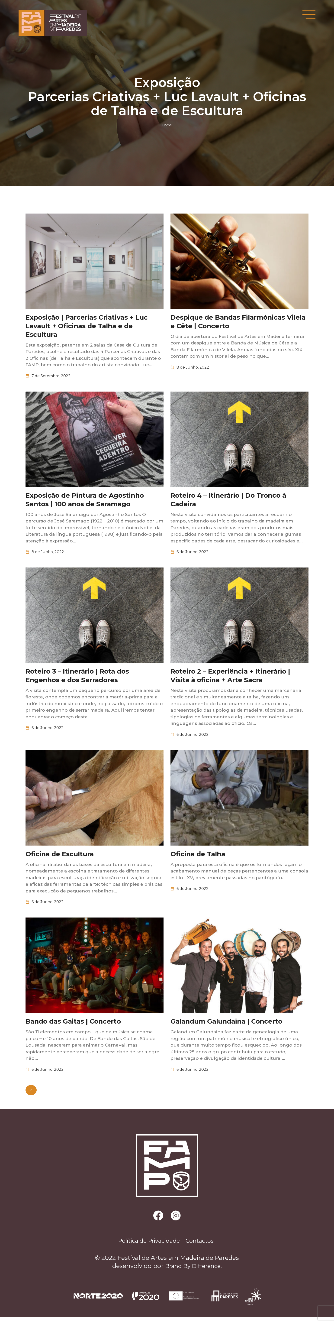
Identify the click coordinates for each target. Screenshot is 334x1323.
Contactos (204, 1246)
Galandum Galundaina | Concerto (226, 1025)
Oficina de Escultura (60, 858)
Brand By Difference (193, 1272)
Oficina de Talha (197, 858)
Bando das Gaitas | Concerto (73, 1025)
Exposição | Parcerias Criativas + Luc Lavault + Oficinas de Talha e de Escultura (87, 327)
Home (167, 125)
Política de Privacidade (146, 1246)
